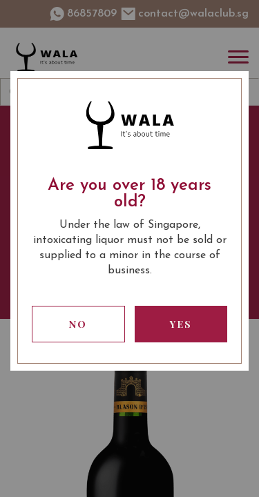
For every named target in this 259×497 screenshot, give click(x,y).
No (78, 324)
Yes (181, 324)
